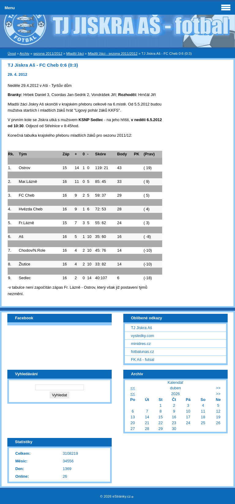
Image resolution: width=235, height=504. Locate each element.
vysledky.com (142, 335)
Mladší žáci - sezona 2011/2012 (113, 53)
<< (132, 388)
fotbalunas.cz (142, 351)
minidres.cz (141, 343)
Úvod (12, 53)
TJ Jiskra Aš (141, 327)
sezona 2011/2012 (47, 53)
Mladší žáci (75, 53)
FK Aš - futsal (142, 359)
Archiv (24, 53)
